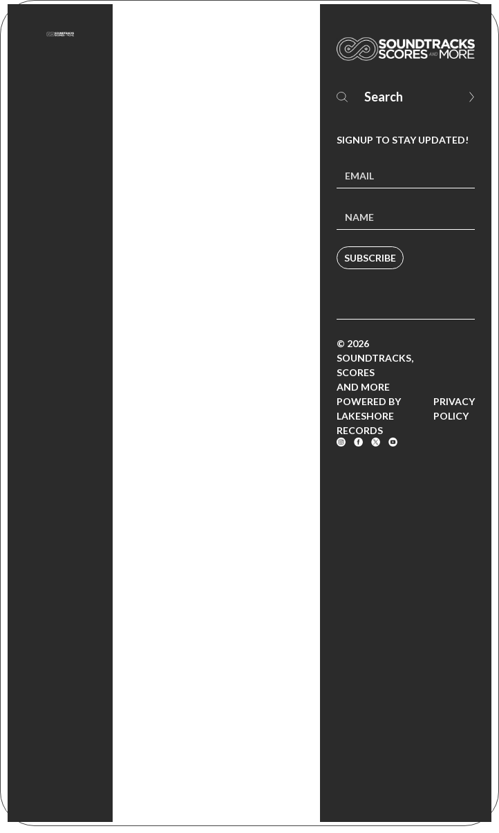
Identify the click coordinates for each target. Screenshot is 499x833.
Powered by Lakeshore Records (369, 415)
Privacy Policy (454, 408)
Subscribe (370, 258)
